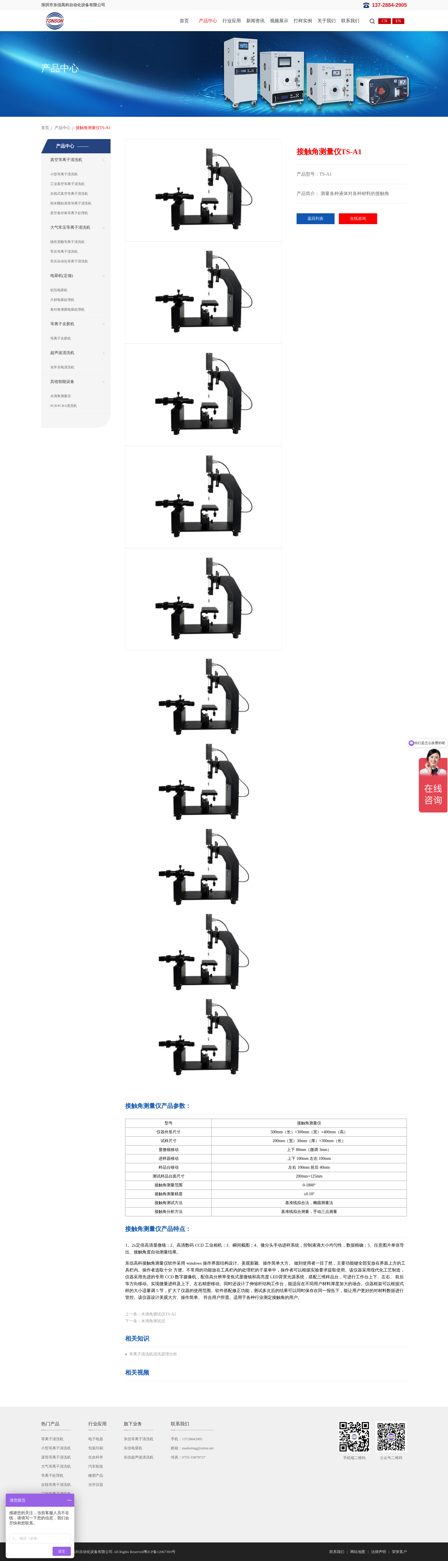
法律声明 (378, 1552)
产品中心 (208, 20)
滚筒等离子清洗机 (56, 1457)
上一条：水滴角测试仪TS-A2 (150, 1314)
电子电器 (95, 1439)
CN (384, 21)
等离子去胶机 (62, 324)
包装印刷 (95, 1448)
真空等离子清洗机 (66, 160)
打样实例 (303, 20)
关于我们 (326, 20)
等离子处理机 (52, 1475)
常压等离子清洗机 (64, 252)
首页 (184, 20)
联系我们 (350, 20)
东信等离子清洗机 (138, 1439)
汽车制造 (95, 1466)
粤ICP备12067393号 (159, 1552)
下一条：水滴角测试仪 (145, 1321)
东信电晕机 (133, 1448)
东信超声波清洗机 (138, 1457)
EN (398, 21)
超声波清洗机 (62, 353)
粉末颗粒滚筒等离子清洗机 (70, 203)
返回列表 (315, 218)
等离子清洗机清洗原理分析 (153, 1354)
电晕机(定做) (61, 276)
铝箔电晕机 (58, 290)
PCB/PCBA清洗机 (63, 406)
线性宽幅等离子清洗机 (67, 242)
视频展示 (279, 20)
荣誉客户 (399, 1552)
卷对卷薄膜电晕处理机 (67, 310)
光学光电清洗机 (62, 367)
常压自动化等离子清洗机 (69, 261)
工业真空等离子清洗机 (67, 184)
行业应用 (232, 20)
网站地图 (357, 1552)
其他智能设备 (62, 381)
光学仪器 (95, 1484)
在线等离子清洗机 (56, 1484)
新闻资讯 (255, 20)
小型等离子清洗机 (64, 174)
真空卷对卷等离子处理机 (69, 213)
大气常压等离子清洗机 (70, 227)
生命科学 (95, 1457)
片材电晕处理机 (62, 300)
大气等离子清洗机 (56, 1466)
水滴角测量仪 (60, 396)
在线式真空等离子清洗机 (69, 194)
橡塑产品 (95, 1475)
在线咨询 (358, 218)
